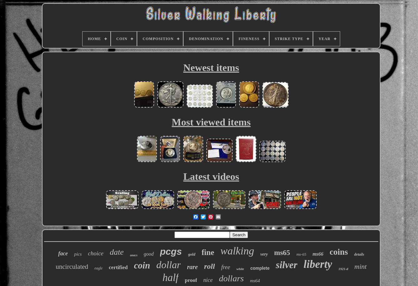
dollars (231, 278)
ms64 (255, 280)
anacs (134, 255)
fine (208, 252)
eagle (98, 268)
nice (208, 280)
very (264, 254)
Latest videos (211, 176)
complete (259, 268)
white (240, 269)
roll (209, 266)
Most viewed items (211, 122)
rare (192, 266)
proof (191, 280)
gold (191, 254)
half (171, 277)
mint (361, 266)
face (63, 253)
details (359, 254)
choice (95, 253)
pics (78, 254)
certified (118, 267)
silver (286, 264)
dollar (168, 264)
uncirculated (72, 266)
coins (339, 252)
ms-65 (301, 254)
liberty (318, 264)
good (149, 254)
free (225, 267)
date (117, 252)
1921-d (343, 269)
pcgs (171, 251)
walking (237, 251)
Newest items (211, 67)
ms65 (282, 253)
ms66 (318, 254)
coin (142, 265)
